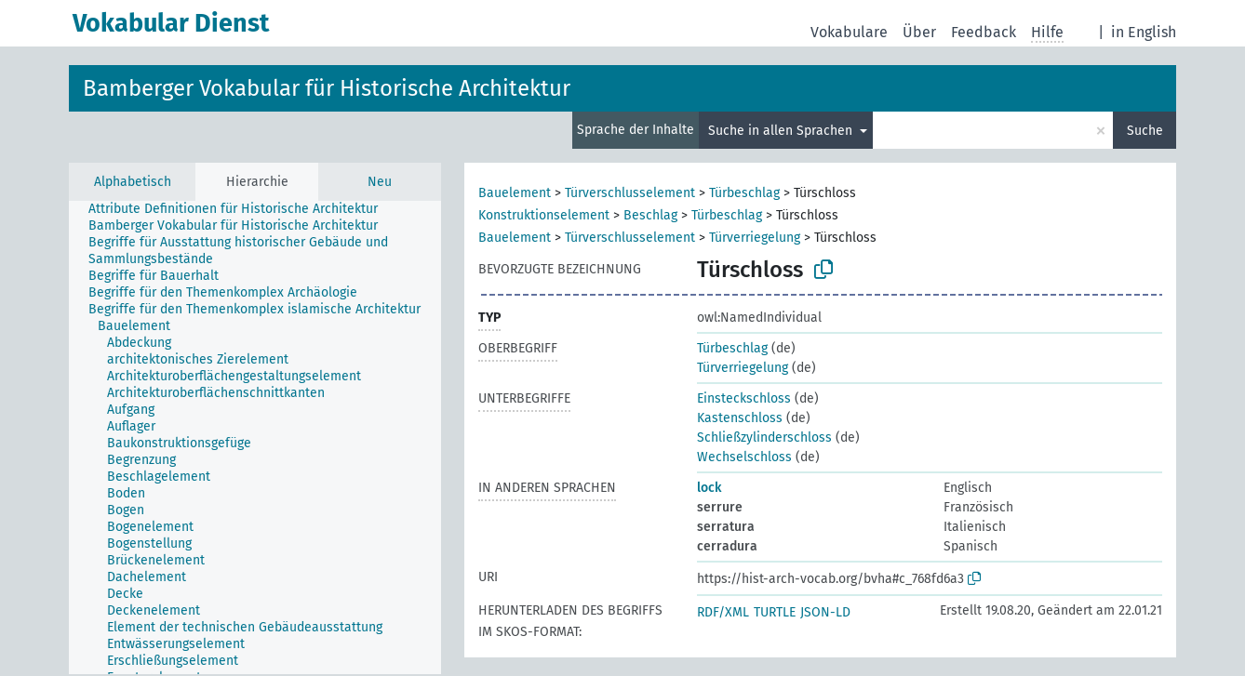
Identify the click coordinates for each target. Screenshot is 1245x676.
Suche (1145, 131)
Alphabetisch (132, 182)
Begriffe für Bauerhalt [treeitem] (153, 276)
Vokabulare (849, 32)
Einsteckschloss (744, 398)
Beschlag (650, 215)
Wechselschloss (744, 457)
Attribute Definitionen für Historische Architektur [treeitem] (233, 209)
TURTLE (775, 612)
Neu (380, 182)
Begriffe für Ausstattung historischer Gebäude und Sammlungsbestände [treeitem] (238, 250)
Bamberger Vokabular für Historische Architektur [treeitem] (233, 225)
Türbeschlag (744, 193)
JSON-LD (825, 612)
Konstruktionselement (543, 215)
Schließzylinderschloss (764, 437)
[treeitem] (142, 326)
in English (1143, 32)
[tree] (255, 437)
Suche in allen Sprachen (782, 131)
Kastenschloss (740, 418)
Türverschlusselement (630, 193)
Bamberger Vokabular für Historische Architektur (326, 88)
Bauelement (514, 193)
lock (709, 488)
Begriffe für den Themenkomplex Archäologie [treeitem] (222, 292)
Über (919, 32)
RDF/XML (723, 612)
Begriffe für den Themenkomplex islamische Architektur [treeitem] (254, 309)
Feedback (983, 32)
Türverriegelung (754, 237)
